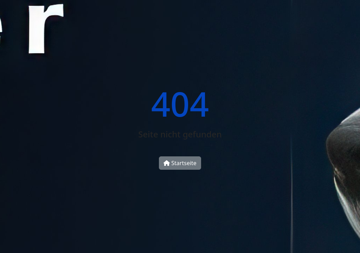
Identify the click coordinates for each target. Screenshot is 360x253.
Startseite (180, 163)
